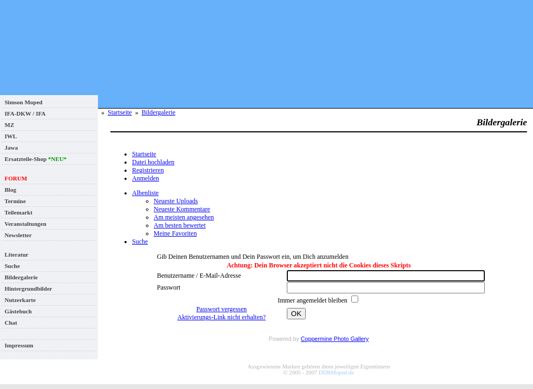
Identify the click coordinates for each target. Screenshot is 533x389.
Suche (11, 266)
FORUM (14, 178)
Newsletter (17, 235)
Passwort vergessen (221, 309)
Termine (14, 201)
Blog (9, 189)
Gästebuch (17, 311)
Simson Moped (22, 102)
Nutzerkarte (19, 300)
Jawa (10, 147)
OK (296, 314)
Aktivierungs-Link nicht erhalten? (221, 317)
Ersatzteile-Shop (34, 159)
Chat (9, 322)
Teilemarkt (17, 212)
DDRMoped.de (336, 372)
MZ (8, 125)
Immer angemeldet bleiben (313, 300)
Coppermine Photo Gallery (335, 339)
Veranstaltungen (24, 223)
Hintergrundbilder (27, 288)
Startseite (120, 112)
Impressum (17, 345)
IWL (9, 136)
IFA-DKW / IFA (23, 113)
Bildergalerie (20, 277)
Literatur (15, 254)
